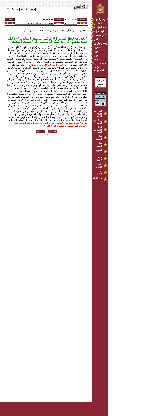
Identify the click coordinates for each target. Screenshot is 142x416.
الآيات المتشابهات (99, 68)
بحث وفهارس (101, 43)
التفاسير (98, 23)
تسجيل (97, 47)
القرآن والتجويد (101, 19)
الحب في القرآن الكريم (98, 113)
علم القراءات (100, 27)
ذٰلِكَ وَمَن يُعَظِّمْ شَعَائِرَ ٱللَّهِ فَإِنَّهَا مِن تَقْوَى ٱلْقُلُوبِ (52, 38)
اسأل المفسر (99, 144)
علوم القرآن (99, 31)
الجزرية (99, 150)
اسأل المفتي (99, 137)
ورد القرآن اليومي (97, 121)
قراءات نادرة (100, 63)
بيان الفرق (97, 178)
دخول (96, 51)
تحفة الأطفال (99, 158)
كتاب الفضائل (98, 165)
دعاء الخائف (99, 172)
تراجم (97, 39)
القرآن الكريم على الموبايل (97, 130)
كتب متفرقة (100, 35)
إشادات (97, 59)
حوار (96, 55)
